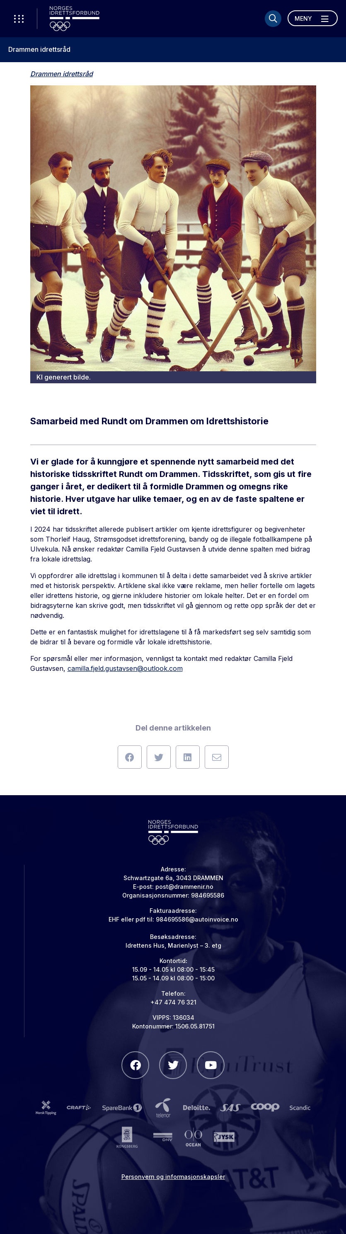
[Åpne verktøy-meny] (18, 18)
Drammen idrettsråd (39, 49)
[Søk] (273, 18)
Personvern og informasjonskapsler (173, 1176)
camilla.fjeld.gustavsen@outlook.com (125, 668)
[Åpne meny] (313, 18)
